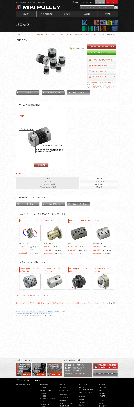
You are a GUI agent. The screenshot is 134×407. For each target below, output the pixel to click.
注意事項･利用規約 (103, 86)
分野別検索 (102, 396)
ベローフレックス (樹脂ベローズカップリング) (79, 34)
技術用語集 (82, 402)
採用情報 (108, 14)
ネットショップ (89, 2)
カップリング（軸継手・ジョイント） (54, 34)
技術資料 (67, 14)
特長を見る (29, 92)
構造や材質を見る (79, 92)
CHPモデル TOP (23, 384)
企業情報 (87, 14)
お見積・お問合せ (112, 2)
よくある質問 (102, 406)
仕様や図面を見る (54, 92)
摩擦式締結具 (64, 400)
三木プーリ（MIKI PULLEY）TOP (25, 34)
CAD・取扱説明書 (47, 14)
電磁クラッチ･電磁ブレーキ (68, 403)
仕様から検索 (102, 388)
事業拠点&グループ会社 (48, 398)
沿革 (42, 401)
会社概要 (43, 396)
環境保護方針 (45, 404)
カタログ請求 (100, 2)
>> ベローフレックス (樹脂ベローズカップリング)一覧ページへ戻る (36, 295)
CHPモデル (97, 34)
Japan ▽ (77, 2)
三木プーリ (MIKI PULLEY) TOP (28, 380)
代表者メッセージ (46, 390)
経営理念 (43, 393)
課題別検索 (102, 393)
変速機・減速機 (64, 406)
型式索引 (101, 390)
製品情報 (26, 14)
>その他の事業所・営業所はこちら (80, 375)
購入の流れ (63, 388)
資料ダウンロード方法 (85, 392)
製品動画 (81, 405)
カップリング (64, 398)
